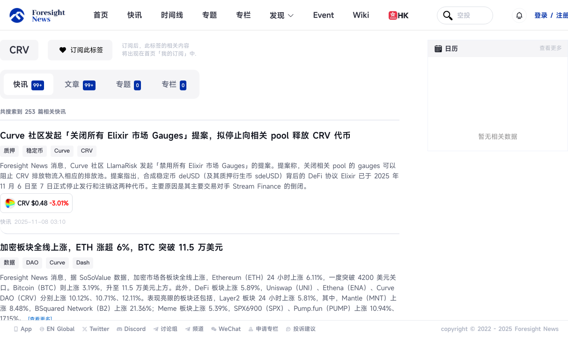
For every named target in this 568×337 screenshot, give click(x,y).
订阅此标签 (80, 50)
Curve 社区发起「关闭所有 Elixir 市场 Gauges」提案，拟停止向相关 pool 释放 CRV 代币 (175, 135)
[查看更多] (40, 319)
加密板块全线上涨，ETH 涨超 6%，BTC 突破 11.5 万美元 (111, 247)
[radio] (28, 84)
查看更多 (550, 48)
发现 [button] (282, 15)
